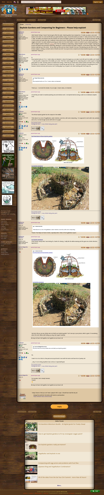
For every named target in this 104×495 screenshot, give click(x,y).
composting (28, 24)
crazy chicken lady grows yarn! (49, 124)
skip (8, 97)
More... (59, 485)
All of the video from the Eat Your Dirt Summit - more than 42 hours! (62, 477)
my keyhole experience (37, 166)
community (8, 67)
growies (8, 28)
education (8, 93)
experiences (8, 101)
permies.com (8, 123)
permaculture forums (8, 24)
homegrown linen (35, 124)
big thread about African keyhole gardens (42, 136)
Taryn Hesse (22, 54)
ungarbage (8, 63)
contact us (25, 493)
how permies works (36, 122)
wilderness (8, 71)
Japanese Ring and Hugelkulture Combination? (54, 466)
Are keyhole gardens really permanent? (52, 444)
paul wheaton (72, 493)
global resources (8, 105)
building (8, 37)
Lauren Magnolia (23, 247)
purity (8, 58)
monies (8, 50)
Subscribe (9, 2)
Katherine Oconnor (21, 32)
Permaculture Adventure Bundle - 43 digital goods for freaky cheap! (61, 424)
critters (8, 33)
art (8, 80)
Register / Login (98, 2)
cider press (8, 110)
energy (8, 46)
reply (59, 407)
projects (8, 114)
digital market (8, 118)
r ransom (21, 111)
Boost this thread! (59, 416)
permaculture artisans (8, 84)
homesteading (8, 41)
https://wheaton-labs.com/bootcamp (42, 396)
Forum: (22, 24)
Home (3, 2)
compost (52, 43)
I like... (20, 67)
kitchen (8, 54)
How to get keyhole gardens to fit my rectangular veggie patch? (60, 434)
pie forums (8, 127)
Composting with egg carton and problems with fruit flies (58, 463)
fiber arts (8, 75)
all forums (8, 135)
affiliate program (38, 493)
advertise (31, 493)
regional (8, 88)
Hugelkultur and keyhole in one (49, 453)
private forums (8, 131)
